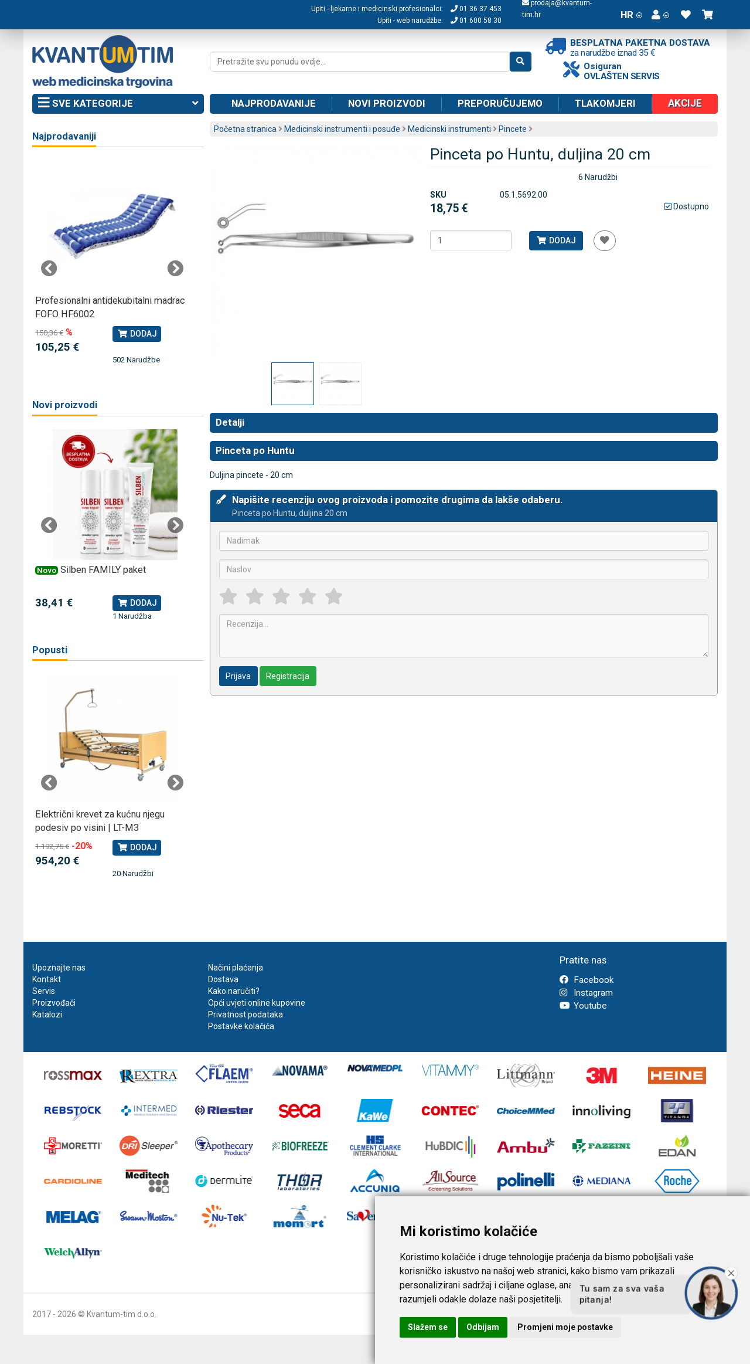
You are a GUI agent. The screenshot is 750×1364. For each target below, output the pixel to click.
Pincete (513, 129)
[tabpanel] (112, 263)
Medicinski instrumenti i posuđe (342, 129)
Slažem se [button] (428, 1327)
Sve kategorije (118, 104)
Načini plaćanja (235, 967)
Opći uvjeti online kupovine (256, 1002)
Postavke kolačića (241, 1026)
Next (175, 268)
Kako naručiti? (234, 991)
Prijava (238, 676)
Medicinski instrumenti (449, 129)
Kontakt (46, 979)
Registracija (287, 676)
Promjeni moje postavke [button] (565, 1327)
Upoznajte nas (59, 967)
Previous (49, 268)
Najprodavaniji (64, 136)
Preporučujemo (500, 103)
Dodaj (556, 240)
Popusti (49, 650)
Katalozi (47, 1014)
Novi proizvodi (386, 103)
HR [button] (631, 15)
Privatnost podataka (245, 1014)
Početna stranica (245, 129)
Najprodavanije (273, 103)
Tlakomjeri (605, 103)
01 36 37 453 (476, 9)
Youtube (583, 1005)
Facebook (586, 980)
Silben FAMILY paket (103, 569)
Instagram (586, 993)
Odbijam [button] (482, 1327)
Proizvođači (54, 1002)
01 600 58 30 (476, 20)
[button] (660, 14)
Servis (43, 991)
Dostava (223, 979)
